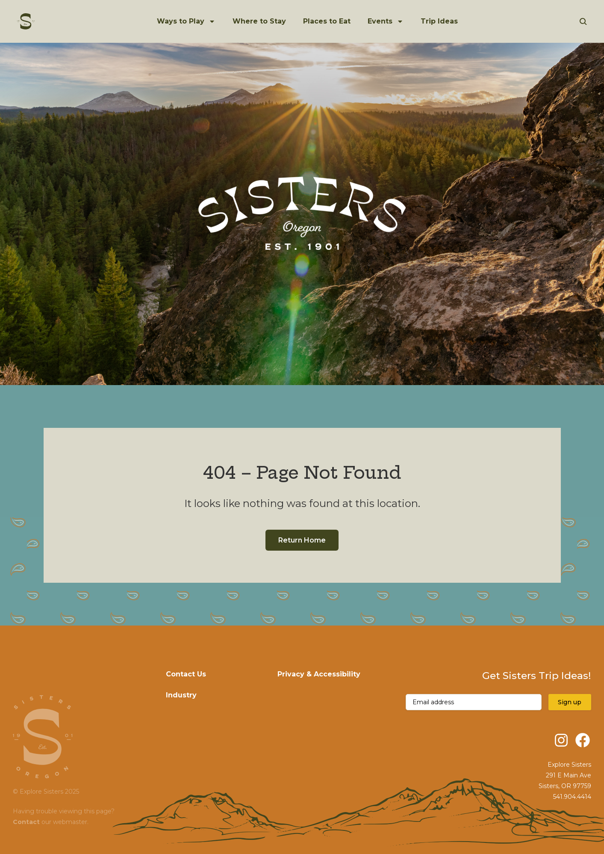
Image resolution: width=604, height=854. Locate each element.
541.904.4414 (572, 797)
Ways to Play (180, 21)
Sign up (569, 702)
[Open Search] (583, 21)
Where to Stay (259, 21)
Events (380, 21)
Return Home (302, 540)
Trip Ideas (439, 21)
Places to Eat (327, 21)
